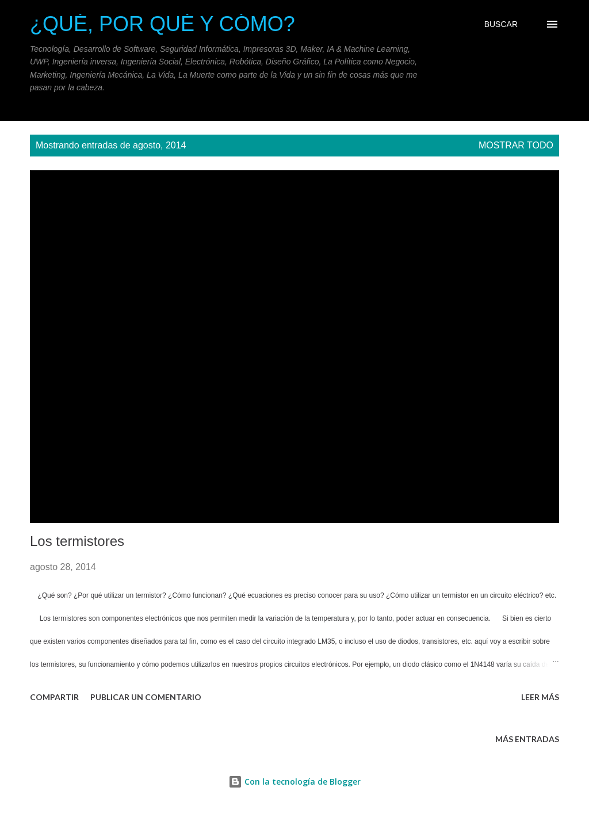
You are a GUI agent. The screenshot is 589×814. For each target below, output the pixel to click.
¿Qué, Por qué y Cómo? (162, 24)
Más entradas (527, 739)
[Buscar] (501, 24)
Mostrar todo (516, 145)
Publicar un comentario (145, 697)
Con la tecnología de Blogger (294, 781)
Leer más (540, 697)
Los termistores (77, 541)
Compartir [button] (54, 697)
